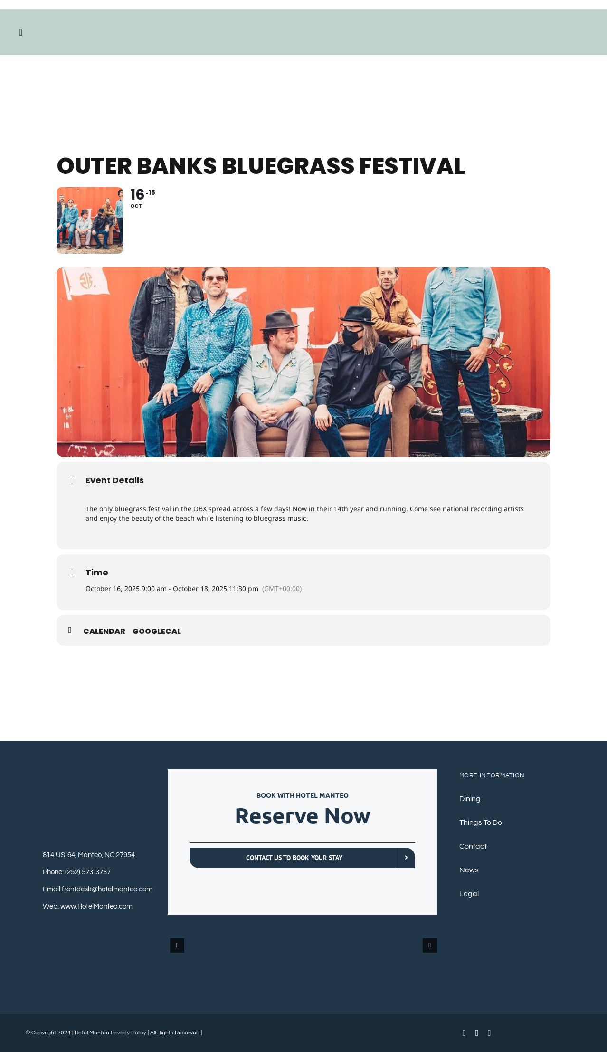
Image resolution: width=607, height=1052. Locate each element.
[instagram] (489, 1033)
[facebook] (464, 1033)
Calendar (104, 631)
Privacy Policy (128, 1033)
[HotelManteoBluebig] (303, 23)
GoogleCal (157, 631)
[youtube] (477, 1033)
